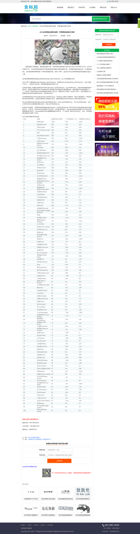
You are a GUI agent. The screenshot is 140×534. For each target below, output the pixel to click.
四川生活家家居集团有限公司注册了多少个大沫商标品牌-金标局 (107, 82)
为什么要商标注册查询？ (104, 68)
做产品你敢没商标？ (34, 437)
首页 (29, 26)
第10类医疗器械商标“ (31, 515)
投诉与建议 (50, 525)
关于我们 (30, 525)
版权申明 (43, 525)
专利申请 (81, 7)
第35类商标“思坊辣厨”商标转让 (106, 89)
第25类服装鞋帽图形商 (83, 515)
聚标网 (29, 528)
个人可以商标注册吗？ (104, 64)
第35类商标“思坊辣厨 (48, 499)
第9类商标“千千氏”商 (31, 499)
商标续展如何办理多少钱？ (105, 53)
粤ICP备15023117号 (67, 531)
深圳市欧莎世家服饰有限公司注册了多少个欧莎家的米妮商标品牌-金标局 (107, 93)
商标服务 (60, 7)
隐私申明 (36, 525)
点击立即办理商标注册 (29, 466)
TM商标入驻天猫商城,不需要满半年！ (40, 439)
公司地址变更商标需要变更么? (106, 57)
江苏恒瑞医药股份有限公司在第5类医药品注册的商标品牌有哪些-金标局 (107, 78)
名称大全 (114, 7)
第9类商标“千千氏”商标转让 (105, 86)
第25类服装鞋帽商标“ (83, 499)
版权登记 (71, 7)
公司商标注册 (101, 71)
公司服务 (92, 7)
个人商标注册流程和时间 (104, 61)
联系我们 (23, 525)
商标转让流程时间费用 (104, 75)
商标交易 (103, 7)
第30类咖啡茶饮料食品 (65, 499)
